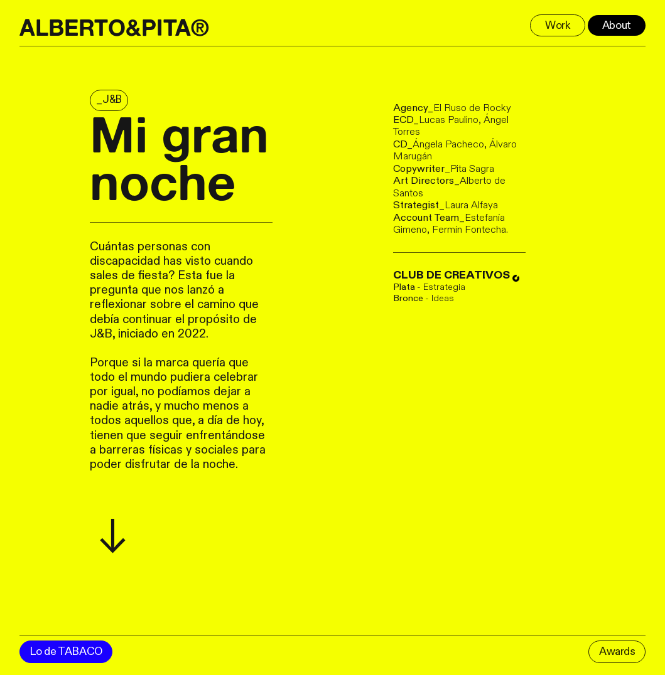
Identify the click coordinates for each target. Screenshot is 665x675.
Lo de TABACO (66, 651)
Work (557, 25)
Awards (617, 651)
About (616, 25)
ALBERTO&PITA (105, 27)
